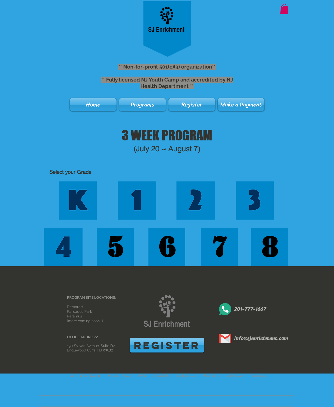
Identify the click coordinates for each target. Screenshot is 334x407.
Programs (211, 375)
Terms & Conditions (84, 375)
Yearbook (258, 375)
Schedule (235, 375)
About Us (161, 375)
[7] (219, 247)
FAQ (142, 375)
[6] (166, 247)
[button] (284, 9)
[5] (115, 247)
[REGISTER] (167, 345)
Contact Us (185, 375)
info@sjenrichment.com (261, 338)
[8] (269, 247)
